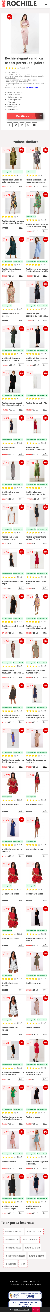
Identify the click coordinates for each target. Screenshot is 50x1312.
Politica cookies (33, 1284)
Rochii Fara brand (13, 1231)
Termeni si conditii (19, 1281)
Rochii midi (10, 1263)
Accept (36, 1309)
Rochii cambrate (30, 1239)
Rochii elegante (36, 1255)
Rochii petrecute (13, 1247)
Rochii (23, 1263)
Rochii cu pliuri (32, 1247)
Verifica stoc (29, 116)
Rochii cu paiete (34, 1231)
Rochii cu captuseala (15, 1255)
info (21, 186)
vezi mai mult (32, 87)
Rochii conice (11, 1239)
